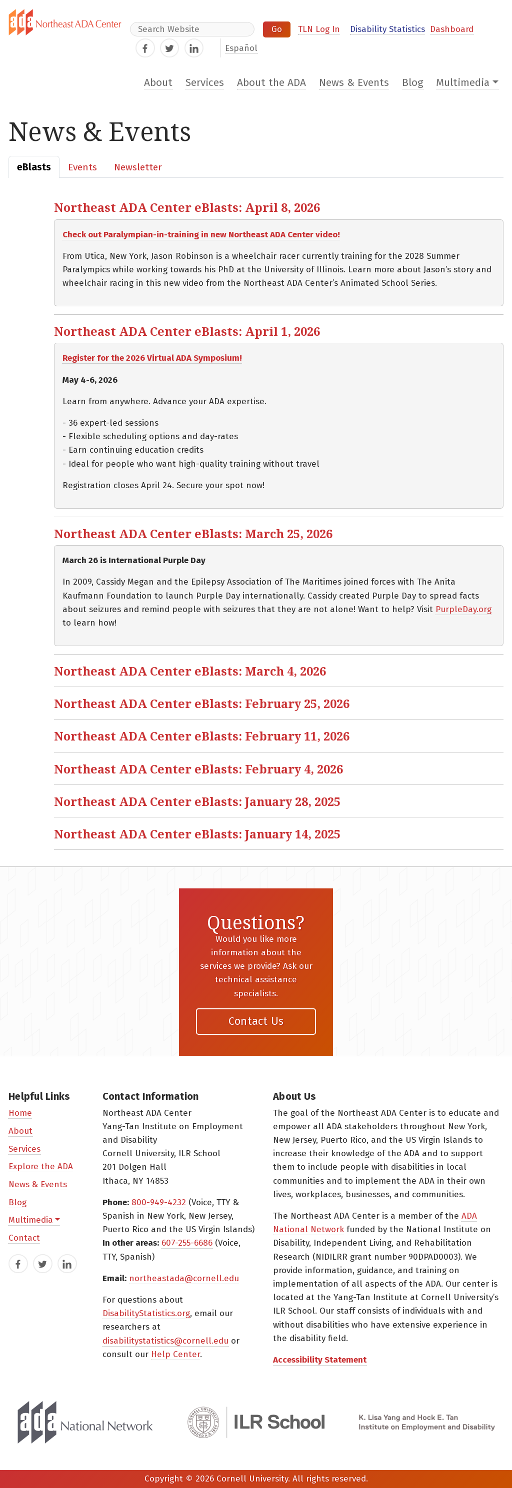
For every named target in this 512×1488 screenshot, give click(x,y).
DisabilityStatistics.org (146, 1313)
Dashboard (452, 29)
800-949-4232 (159, 1202)
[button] (279, 207)
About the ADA (271, 82)
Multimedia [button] (463, 82)
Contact (24, 1238)
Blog (413, 82)
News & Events (354, 82)
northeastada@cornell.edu (184, 1278)
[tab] (34, 167)
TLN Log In (319, 29)
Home (20, 1113)
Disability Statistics (387, 29)
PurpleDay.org (464, 609)
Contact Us (256, 1021)
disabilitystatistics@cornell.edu (165, 1341)
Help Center (175, 1354)
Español (241, 48)
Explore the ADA (40, 1166)
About (158, 82)
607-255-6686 (187, 1243)
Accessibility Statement (319, 1360)
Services (205, 82)
